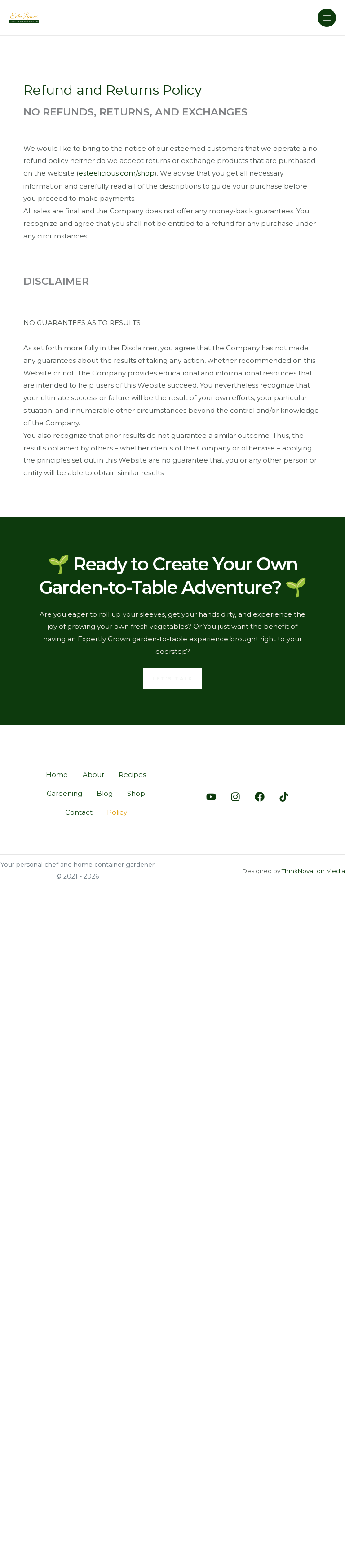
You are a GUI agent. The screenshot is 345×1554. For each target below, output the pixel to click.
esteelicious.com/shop (117, 173)
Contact (76, 813)
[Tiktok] (284, 798)
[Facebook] (260, 798)
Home (54, 773)
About (93, 773)
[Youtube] (211, 798)
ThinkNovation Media (313, 873)
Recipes (135, 773)
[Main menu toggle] (327, 18)
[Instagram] (235, 798)
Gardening (61, 793)
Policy (118, 813)
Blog (104, 793)
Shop (139, 793)
